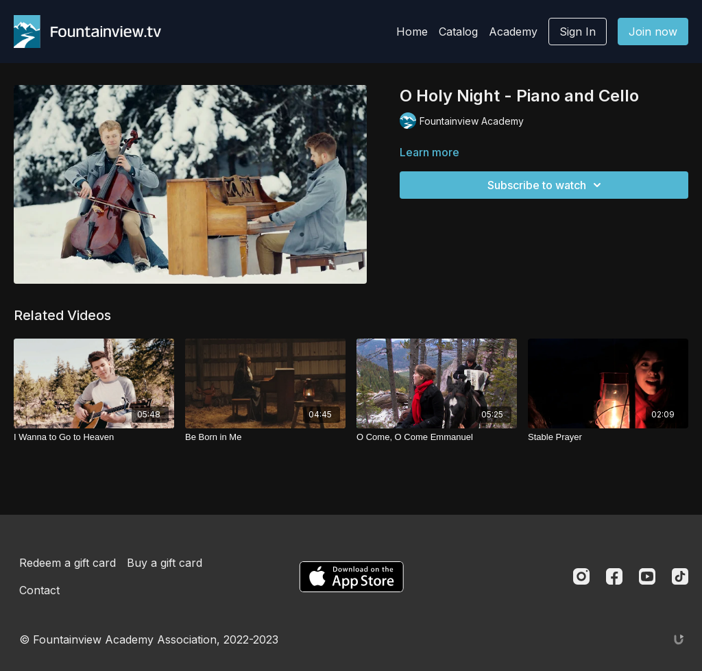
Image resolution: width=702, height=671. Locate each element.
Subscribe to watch (546, 185)
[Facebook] (614, 576)
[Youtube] (647, 576)
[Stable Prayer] (608, 437)
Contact (39, 590)
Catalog (458, 31)
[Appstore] (351, 576)
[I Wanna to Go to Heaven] (94, 437)
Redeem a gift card (67, 563)
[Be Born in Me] (265, 437)
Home (412, 31)
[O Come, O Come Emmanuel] (436, 437)
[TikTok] (680, 576)
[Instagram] (581, 576)
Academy (513, 31)
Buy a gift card (164, 563)
